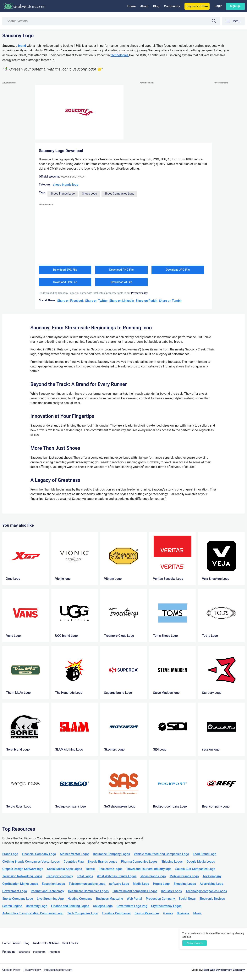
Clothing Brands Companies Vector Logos (31, 861)
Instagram (39, 952)
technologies (120, 55)
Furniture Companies (116, 913)
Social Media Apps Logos (64, 869)
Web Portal (134, 898)
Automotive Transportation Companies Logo (32, 913)
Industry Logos (171, 891)
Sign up (235, 6)
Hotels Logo (161, 884)
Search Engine (12, 906)
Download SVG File (65, 269)
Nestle (90, 869)
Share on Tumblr (170, 301)
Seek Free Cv (70, 943)
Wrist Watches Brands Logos (116, 876)
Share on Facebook (70, 301)
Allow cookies (194, 943)
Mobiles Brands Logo (184, 876)
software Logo (119, 884)
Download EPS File (65, 282)
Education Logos (53, 884)
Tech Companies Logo (82, 913)
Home (131, 6)
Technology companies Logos (206, 891)
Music (197, 913)
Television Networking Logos (22, 876)
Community (172, 6)
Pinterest (54, 952)
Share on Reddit (146, 301)
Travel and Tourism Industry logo (149, 869)
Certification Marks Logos (20, 884)
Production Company (160, 898)
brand (22, 46)
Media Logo (141, 884)
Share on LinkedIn (121, 301)
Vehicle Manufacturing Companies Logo (161, 854)
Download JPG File (178, 269)
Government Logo (14, 891)
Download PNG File (121, 269)
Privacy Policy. (139, 292)
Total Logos (85, 876)
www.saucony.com (73, 176)
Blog (156, 6)
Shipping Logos (172, 861)
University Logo (36, 906)
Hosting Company (80, 898)
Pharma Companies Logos (139, 861)
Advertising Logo (211, 884)
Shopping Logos (184, 884)
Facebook (24, 952)
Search (216, 21)
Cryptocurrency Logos (166, 906)
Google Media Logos (201, 861)
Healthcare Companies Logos (88, 891)
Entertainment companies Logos (135, 891)
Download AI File (121, 282)
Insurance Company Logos (111, 854)
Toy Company (212, 876)
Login (218, 6)
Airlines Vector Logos (74, 854)
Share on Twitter (96, 301)
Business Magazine (109, 898)
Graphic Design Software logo (22, 869)
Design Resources (146, 913)
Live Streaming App (50, 898)
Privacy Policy (32, 970)
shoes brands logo (65, 184)
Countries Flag (74, 861)
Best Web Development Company (224, 970)
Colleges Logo (103, 906)
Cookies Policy (11, 970)
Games (168, 913)
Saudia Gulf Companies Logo (195, 869)
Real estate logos (111, 869)
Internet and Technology (47, 891)
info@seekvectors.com (58, 970)
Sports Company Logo (17, 898)
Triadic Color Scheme (46, 943)
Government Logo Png (132, 906)
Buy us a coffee (197, 6)
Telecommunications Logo (87, 884)
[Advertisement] (17, 143)
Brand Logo (10, 854)
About (144, 6)
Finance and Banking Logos (70, 906)
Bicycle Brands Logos (102, 861)
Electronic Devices (212, 898)
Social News (187, 898)
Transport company (59, 876)
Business (183, 913)
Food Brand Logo (204, 854)
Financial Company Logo (39, 854)
